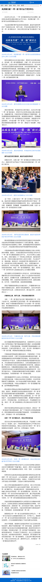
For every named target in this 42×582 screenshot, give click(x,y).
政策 (6, 5)
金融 (10, 5)
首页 (2, 5)
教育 (22, 5)
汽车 (18, 5)
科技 (14, 5)
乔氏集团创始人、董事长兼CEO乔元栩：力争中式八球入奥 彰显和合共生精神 (18, 558)
